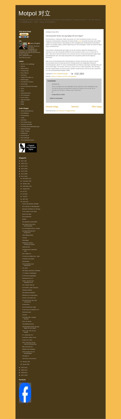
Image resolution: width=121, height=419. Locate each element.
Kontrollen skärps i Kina (29, 337)
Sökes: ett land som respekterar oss (28, 281)
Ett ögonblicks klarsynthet (29, 222)
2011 (22, 176)
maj (24, 196)
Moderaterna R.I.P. (27, 278)
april (24, 199)
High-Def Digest (25, 99)
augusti (25, 188)
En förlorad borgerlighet (29, 276)
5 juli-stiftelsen (25, 113)
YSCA (22, 88)
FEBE (22, 104)
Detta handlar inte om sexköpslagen (28, 352)
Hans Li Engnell (35, 43)
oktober (25, 183)
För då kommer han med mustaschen (29, 301)
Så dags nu (25, 356)
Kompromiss (26, 304)
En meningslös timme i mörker (31, 228)
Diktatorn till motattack (28, 349)
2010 (22, 367)
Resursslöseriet (26, 216)
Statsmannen (26, 247)
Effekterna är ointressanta (29, 295)
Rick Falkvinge (25, 137)
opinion (53, 76)
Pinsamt (24, 315)
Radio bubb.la (25, 68)
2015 (22, 166)
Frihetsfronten (25, 70)
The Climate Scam (26, 122)
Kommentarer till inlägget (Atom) (65, 110)
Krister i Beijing (25, 131)
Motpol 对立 (35, 13)
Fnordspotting (25, 115)
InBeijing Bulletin (25, 129)
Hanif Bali (23, 120)
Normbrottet (25, 261)
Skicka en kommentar (56, 98)
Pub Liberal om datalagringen (30, 206)
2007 (22, 375)
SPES (22, 102)
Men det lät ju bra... (28, 346)
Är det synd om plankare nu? (30, 309)
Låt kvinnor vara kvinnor (29, 358)
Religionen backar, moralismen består (28, 243)
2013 (22, 171)
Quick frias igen (26, 214)
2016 (22, 163)
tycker (80, 41)
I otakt (22, 117)
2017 (22, 161)
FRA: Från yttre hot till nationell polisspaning (29, 343)
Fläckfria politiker (27, 290)
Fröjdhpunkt (24, 133)
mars (24, 201)
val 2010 (64, 76)
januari (25, 364)
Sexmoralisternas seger (29, 307)
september (26, 186)
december (26, 178)
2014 (22, 168)
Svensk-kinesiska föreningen (29, 86)
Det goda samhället (26, 124)
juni (24, 194)
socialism (59, 76)
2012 (22, 174)
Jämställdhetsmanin (28, 324)
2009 (22, 370)
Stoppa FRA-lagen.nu (27, 77)
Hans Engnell (22, 382)
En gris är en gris (27, 340)
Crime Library (25, 97)
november (26, 181)
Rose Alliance (25, 73)
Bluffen (24, 219)
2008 (22, 372)
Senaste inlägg (52, 107)
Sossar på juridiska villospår (30, 204)
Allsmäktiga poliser (27, 235)
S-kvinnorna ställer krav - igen (31, 256)
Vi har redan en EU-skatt (29, 211)
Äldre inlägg (96, 107)
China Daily (24, 84)
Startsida (75, 107)
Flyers (22, 91)
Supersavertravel (26, 93)
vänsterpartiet (72, 76)
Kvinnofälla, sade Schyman (30, 287)
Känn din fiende (26, 321)
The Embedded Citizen (27, 140)
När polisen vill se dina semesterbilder (28, 225)
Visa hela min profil (24, 57)
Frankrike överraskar (28, 259)
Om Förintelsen (25, 95)
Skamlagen (25, 240)
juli (24, 191)
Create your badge (23, 403)
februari (25, 361)
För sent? (25, 268)
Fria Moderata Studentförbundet (30, 126)
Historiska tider (26, 312)
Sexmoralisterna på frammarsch (28, 264)
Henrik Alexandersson (27, 111)
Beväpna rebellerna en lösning (31, 209)
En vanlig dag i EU (27, 335)
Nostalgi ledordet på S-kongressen (29, 231)
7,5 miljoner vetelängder (29, 273)
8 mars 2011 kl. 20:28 (58, 94)
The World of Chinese (27, 82)
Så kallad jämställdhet (28, 292)
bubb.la (23, 66)
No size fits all (25, 135)
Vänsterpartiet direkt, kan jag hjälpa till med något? (30, 327)
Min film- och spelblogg (27, 64)
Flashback (24, 75)
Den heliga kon (26, 253)
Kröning (24, 238)
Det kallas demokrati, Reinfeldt (31, 270)
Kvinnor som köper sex (29, 298)
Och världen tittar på (28, 285)
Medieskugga (24, 79)
